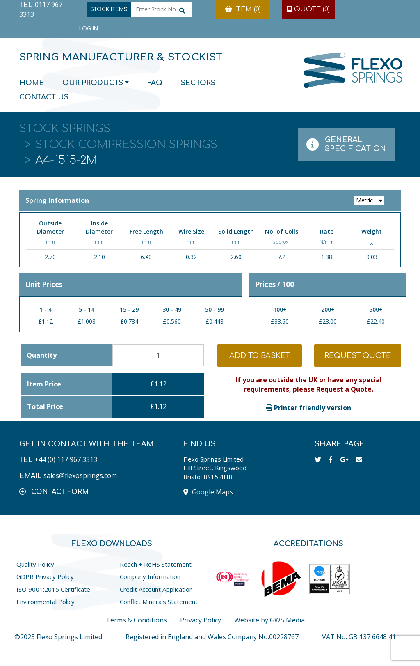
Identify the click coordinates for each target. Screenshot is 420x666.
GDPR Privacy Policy (45, 576)
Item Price (44, 383)
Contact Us (43, 97)
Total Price (45, 406)
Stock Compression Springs (126, 144)
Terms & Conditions (136, 620)
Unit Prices (43, 284)
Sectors (198, 83)
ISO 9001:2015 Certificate (53, 589)
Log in (88, 29)
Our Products (92, 83)
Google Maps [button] (208, 491)
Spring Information (210, 200)
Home (31, 83)
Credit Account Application (156, 589)
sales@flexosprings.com (80, 475)
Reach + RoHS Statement (156, 564)
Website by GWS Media (269, 620)
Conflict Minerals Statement (159, 601)
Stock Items (109, 9)
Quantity (42, 355)
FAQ (154, 83)
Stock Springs (64, 128)
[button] (54, 491)
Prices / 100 (274, 284)
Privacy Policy (200, 620)
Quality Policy (35, 564)
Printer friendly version (308, 407)
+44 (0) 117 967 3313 (65, 459)
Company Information (150, 576)
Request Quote (357, 355)
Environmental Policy (45, 601)
